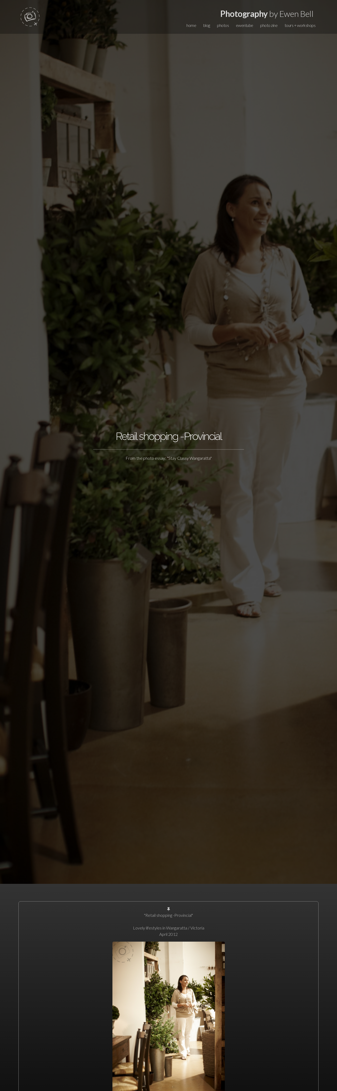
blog (206, 25)
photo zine (268, 25)
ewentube (244, 25)
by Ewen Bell (266, 13)
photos (223, 25)
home (191, 25)
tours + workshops (300, 25)
